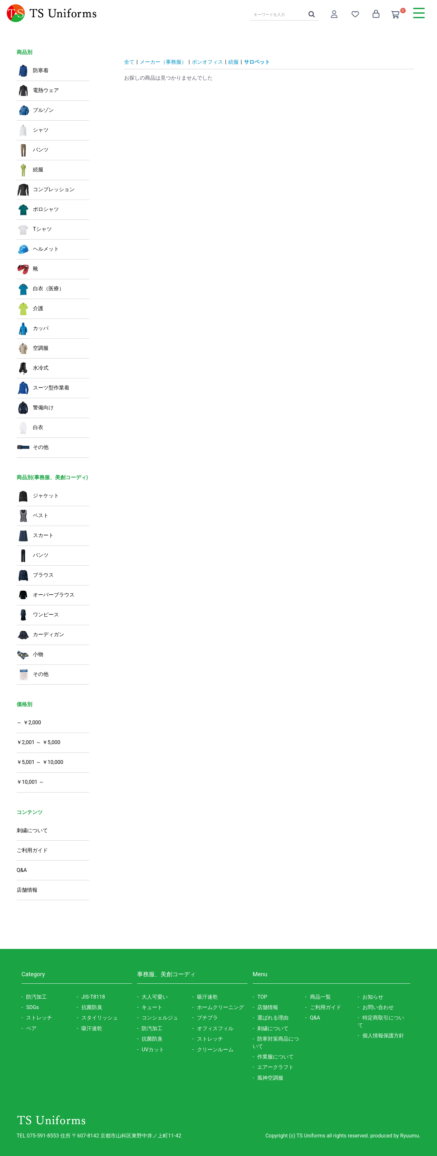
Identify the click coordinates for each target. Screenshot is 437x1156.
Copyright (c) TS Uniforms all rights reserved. (317, 1136)
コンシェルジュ (160, 1018)
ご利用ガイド (32, 850)
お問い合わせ (378, 1007)
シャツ (33, 130)
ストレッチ (39, 1018)
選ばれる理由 (273, 1018)
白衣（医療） (40, 289)
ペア (31, 1028)
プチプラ (207, 1018)
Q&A (22, 870)
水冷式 (33, 368)
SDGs (32, 1007)
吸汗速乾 (91, 1028)
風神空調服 (270, 1078)
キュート (152, 1007)
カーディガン (40, 634)
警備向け (35, 407)
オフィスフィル (215, 1028)
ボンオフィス (207, 62)
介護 (30, 308)
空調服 (33, 348)
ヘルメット (38, 249)
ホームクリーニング (220, 1007)
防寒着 (33, 70)
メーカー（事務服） (163, 62)
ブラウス (35, 575)
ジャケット (38, 496)
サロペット (257, 62)
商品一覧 (320, 997)
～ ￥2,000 (29, 722)
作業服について (275, 1057)
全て (129, 62)
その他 (33, 447)
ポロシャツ (38, 209)
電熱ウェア (38, 90)
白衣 (30, 427)
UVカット (153, 1049)
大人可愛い (155, 997)
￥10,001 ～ (30, 782)
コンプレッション (46, 189)
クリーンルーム (215, 1049)
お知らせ (372, 997)
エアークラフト (275, 1067)
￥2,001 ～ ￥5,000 (38, 742)
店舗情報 (27, 890)
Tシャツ (34, 229)
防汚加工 (36, 997)
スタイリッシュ (99, 1018)
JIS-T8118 (93, 997)
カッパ (33, 328)
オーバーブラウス (46, 595)
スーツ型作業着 (43, 388)
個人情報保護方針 (383, 1035)
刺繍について (32, 830)
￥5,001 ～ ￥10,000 (40, 762)
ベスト (33, 515)
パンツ (33, 150)
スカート (35, 535)
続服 (30, 170)
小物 (30, 654)
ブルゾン (35, 110)
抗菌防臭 (91, 1007)
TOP (262, 997)
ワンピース (38, 615)
